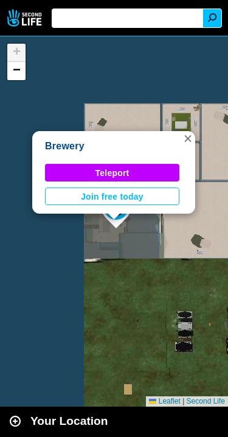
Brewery (65, 146)
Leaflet (164, 401)
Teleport (112, 173)
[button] (188, 138)
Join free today (112, 197)
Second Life (26, 17)
